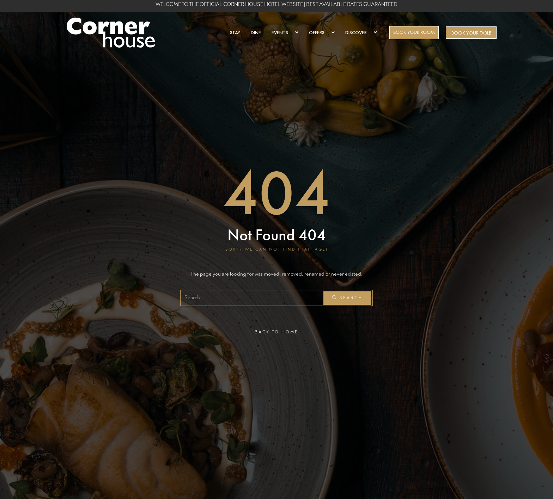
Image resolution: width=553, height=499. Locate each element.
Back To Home (276, 332)
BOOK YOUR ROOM (414, 32)
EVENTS (285, 32)
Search (347, 298)
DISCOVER (361, 32)
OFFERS (322, 32)
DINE (256, 32)
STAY (235, 32)
